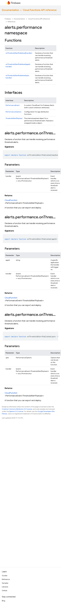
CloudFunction (11, 200)
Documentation (10, 10)
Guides (4, 576)
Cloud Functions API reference (40, 10)
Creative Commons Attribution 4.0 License (17, 409)
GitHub (4, 590)
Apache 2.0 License (16, 411)
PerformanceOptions (13, 112)
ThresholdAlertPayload (14, 118)
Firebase (8, 19)
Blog (3, 601)
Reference (11, 22)
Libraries (5, 587)
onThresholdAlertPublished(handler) (19, 53)
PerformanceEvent (13, 105)
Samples (5, 583)
